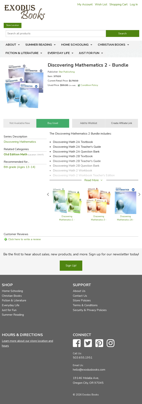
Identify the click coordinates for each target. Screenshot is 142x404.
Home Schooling (75, 45)
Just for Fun (89, 53)
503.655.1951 (82, 358)
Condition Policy (89, 85)
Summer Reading (38, 45)
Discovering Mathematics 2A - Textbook (125, 220)
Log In (134, 4)
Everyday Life (59, 53)
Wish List (101, 4)
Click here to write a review (24, 239)
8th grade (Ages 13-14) (19, 167)
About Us (79, 291)
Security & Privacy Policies (90, 310)
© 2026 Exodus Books (86, 394)
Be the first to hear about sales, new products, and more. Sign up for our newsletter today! (71, 254)
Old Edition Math (24, 154)
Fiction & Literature (22, 53)
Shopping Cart (118, 4)
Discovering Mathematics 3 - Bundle (98, 220)
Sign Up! (71, 266)
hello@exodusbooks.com (89, 370)
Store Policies (82, 300)
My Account (85, 4)
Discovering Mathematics (20, 142)
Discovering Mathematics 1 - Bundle (67, 220)
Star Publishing (67, 71)
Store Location (12, 25)
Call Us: (77, 353)
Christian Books (111, 45)
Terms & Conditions (85, 305)
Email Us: (78, 365)
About (11, 45)
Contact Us (80, 296)
